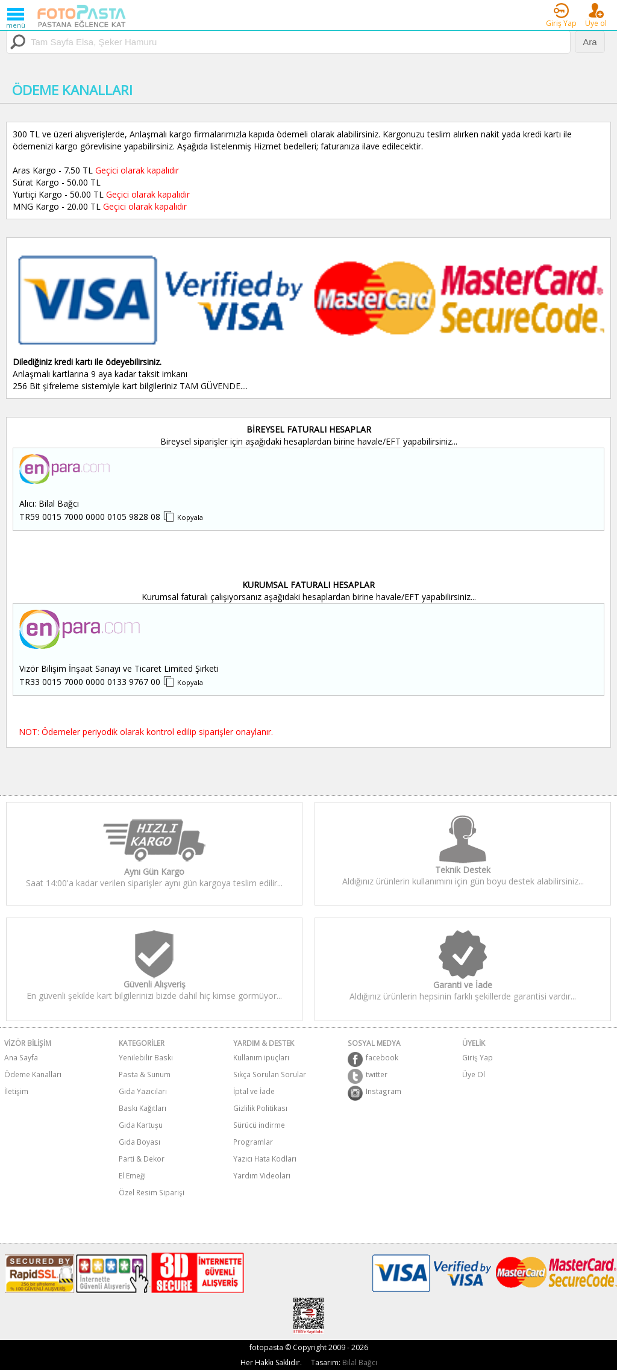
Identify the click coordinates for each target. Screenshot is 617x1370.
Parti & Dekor (141, 1158)
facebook (373, 1059)
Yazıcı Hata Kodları (264, 1158)
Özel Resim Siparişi (151, 1192)
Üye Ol (473, 1074)
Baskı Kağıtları (142, 1108)
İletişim (16, 1091)
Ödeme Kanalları (32, 1074)
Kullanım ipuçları (261, 1057)
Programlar (253, 1141)
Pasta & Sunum (145, 1074)
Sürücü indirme (259, 1125)
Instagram (374, 1092)
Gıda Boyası (139, 1141)
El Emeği (132, 1175)
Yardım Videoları (261, 1175)
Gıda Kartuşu (141, 1125)
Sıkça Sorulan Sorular (269, 1074)
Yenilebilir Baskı (146, 1057)
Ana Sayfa (21, 1057)
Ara (590, 42)
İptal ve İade (254, 1091)
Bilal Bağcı (359, 1362)
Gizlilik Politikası (260, 1108)
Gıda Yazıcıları (143, 1091)
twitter (367, 1076)
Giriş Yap (477, 1057)
